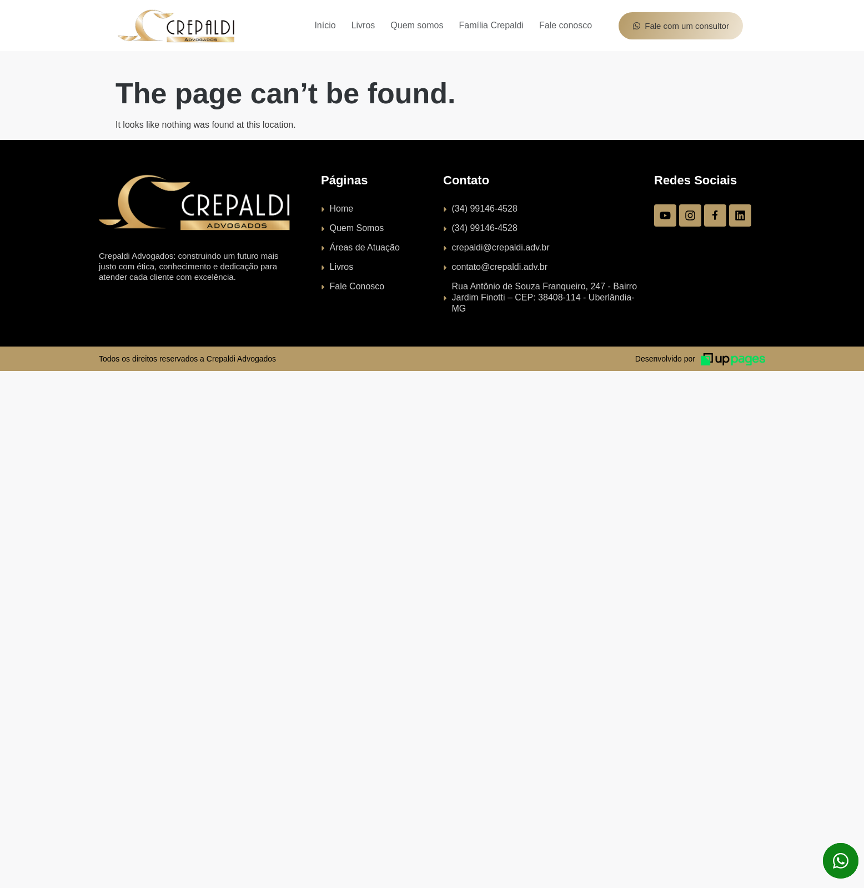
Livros (363, 25)
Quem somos (416, 25)
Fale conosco (565, 25)
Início (324, 25)
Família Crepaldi (491, 25)
